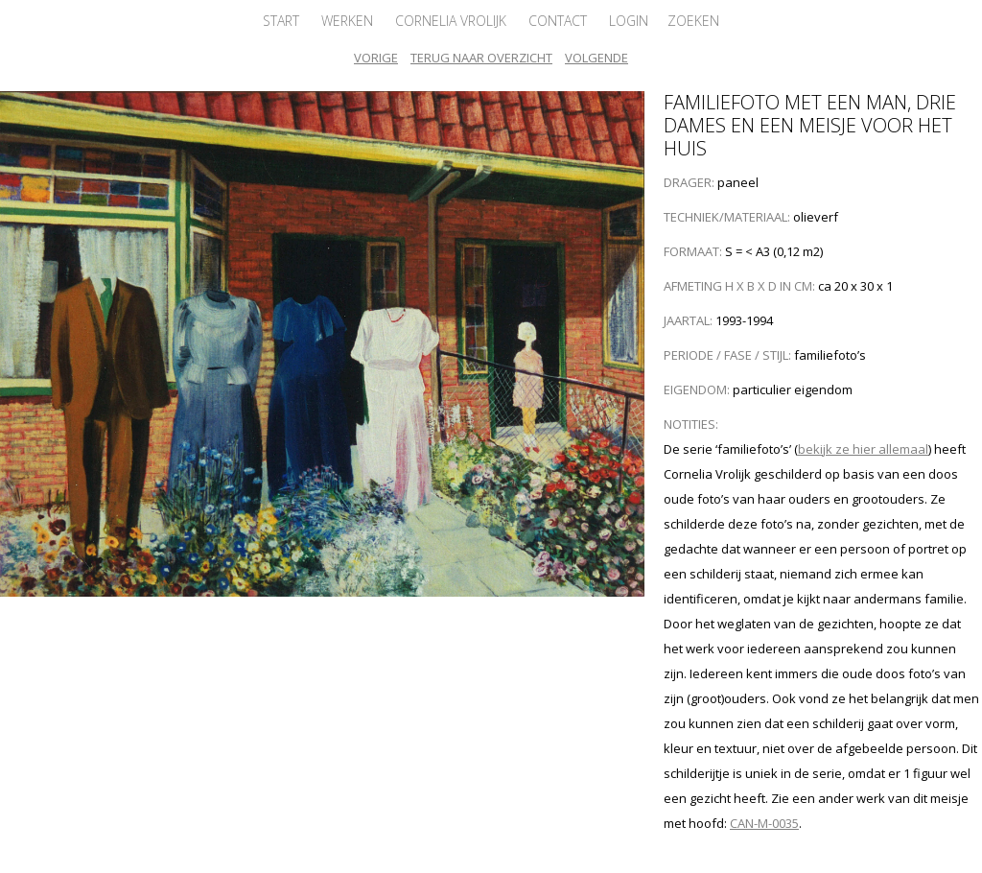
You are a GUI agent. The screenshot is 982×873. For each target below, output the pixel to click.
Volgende (596, 57)
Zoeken (693, 21)
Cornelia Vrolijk (450, 21)
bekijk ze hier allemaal (863, 449)
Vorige (376, 57)
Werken (347, 21)
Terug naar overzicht (481, 57)
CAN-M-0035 (764, 823)
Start (281, 21)
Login (628, 21)
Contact (557, 21)
